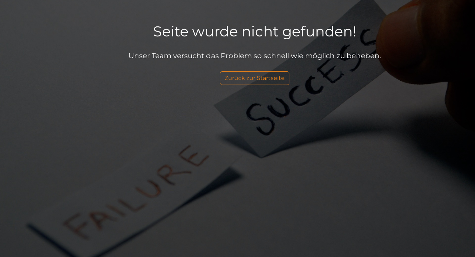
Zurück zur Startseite (255, 78)
